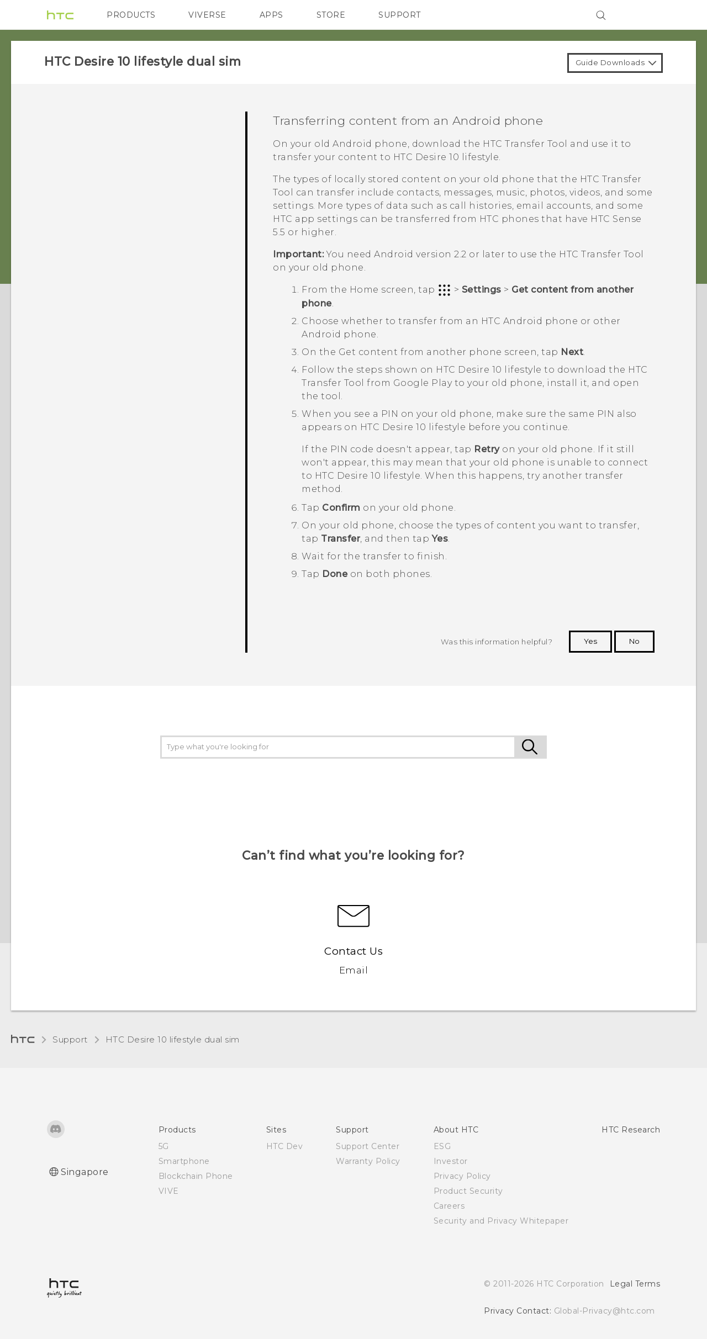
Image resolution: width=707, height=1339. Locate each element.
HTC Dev (284, 1146)
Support (70, 1039)
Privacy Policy (462, 1176)
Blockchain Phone (196, 1176)
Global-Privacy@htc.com (604, 1311)
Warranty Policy (368, 1161)
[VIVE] (645, 15)
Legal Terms (635, 1284)
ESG (442, 1146)
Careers (449, 1206)
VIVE (169, 1191)
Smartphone (184, 1161)
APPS (271, 15)
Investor (451, 1161)
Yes (590, 641)
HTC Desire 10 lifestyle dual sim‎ (172, 1039)
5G (164, 1146)
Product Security (468, 1191)
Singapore (85, 1172)
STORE (331, 15)
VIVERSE (207, 15)
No (634, 641)
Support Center (367, 1146)
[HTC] (60, 15)
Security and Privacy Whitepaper (501, 1221)
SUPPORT (399, 15)
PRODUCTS (131, 15)
